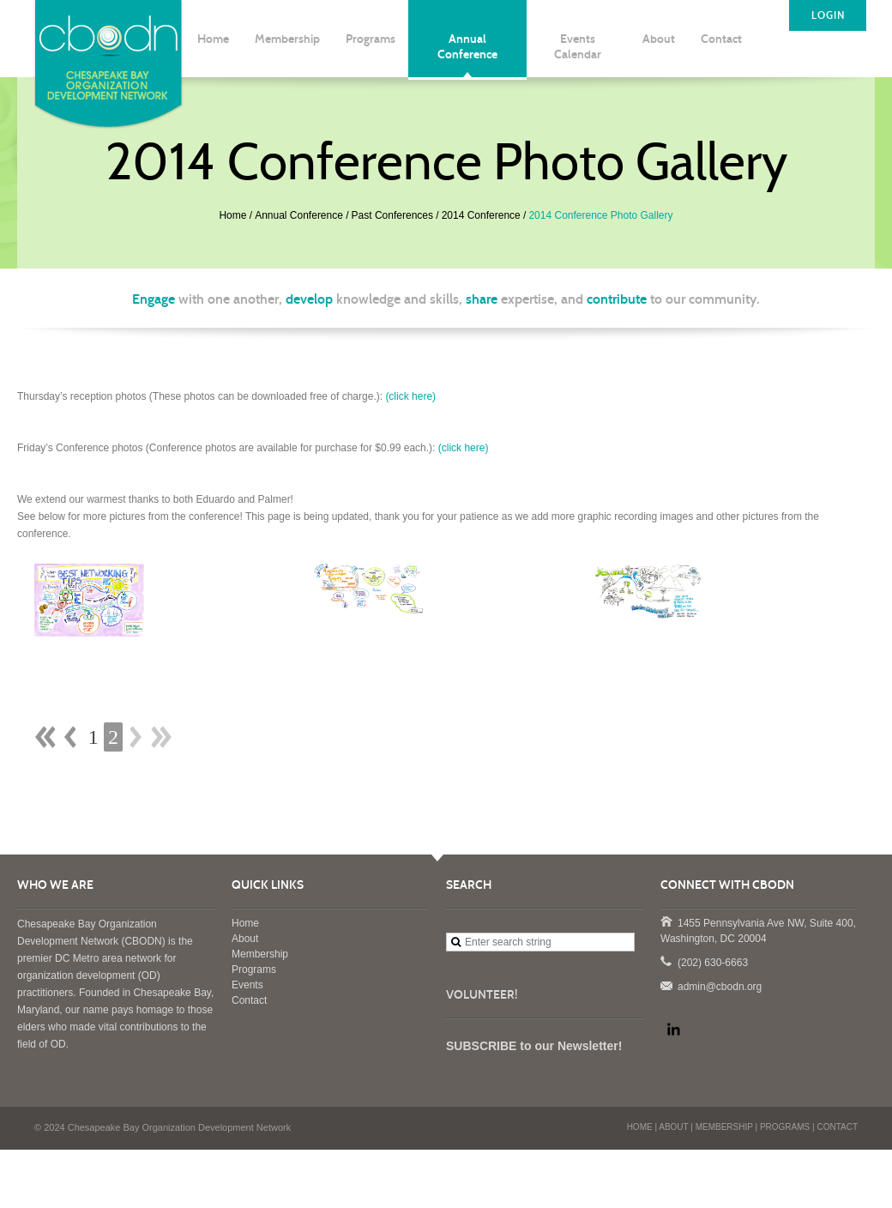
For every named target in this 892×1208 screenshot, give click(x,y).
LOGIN (828, 15)
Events (247, 985)
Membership (260, 954)
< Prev (70, 737)
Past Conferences (392, 215)
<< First (45, 737)
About (245, 939)
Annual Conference (299, 215)
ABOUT (673, 1127)
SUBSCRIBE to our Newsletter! (534, 1046)
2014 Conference (481, 215)
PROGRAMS (785, 1127)
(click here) (410, 396)
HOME (640, 1127)
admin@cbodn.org (665, 985)
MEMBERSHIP (724, 1127)
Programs (254, 969)
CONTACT (837, 1127)
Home (232, 215)
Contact (249, 1000)
